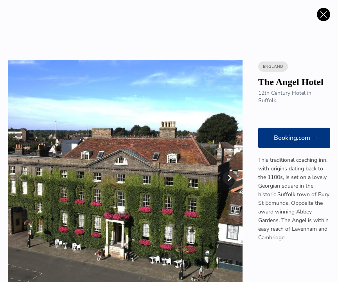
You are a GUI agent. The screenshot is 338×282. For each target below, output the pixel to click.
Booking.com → (296, 138)
